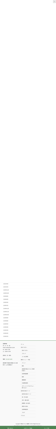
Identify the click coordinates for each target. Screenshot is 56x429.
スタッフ (24, 353)
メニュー (24, 362)
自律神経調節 (25, 373)
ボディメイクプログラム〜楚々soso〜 (28, 386)
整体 (23, 376)
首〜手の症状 (25, 397)
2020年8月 (5, 296)
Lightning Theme (27, 425)
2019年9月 (5, 317)
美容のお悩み (25, 406)
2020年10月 (6, 293)
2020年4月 (5, 299)
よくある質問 (25, 356)
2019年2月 (5, 333)
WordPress (21, 425)
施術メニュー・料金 (25, 359)
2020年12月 (6, 290)
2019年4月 (5, 327)
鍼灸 (23, 365)
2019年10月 (6, 314)
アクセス (23, 415)
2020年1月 (5, 305)
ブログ (23, 412)
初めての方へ (24, 347)
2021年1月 (5, 287)
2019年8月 (5, 320)
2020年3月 (5, 302)
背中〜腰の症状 (25, 400)
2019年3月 (5, 330)
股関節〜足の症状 (26, 403)
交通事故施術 (25, 383)
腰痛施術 (24, 379)
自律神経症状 (25, 409)
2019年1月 (5, 336)
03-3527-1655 (9, 359)
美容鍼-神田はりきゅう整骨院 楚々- (28, 369)
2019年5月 (5, 324)
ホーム (22, 344)
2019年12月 (6, 308)
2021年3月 (5, 283)
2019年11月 (6, 311)
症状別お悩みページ (25, 390)
